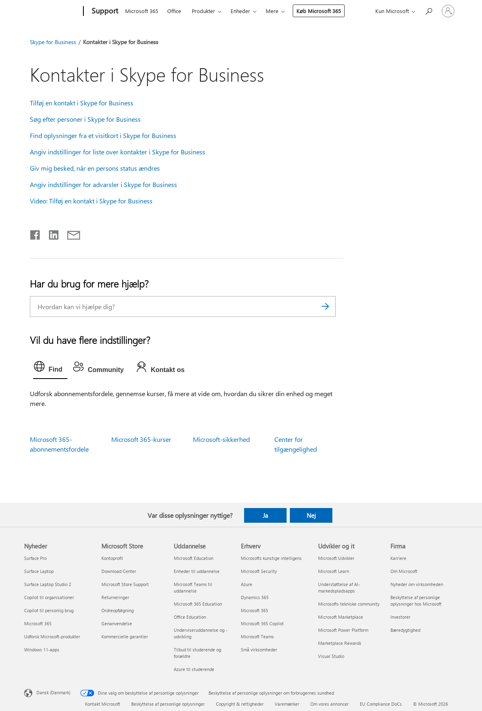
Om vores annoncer (329, 704)
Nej (311, 515)
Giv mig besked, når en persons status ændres (95, 168)
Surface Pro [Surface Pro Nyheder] (35, 558)
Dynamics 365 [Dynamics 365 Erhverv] (255, 597)
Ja (265, 515)
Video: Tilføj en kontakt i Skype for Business (91, 200)
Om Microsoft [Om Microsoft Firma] (403, 571)
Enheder (240, 10)
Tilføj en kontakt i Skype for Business (81, 102)
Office (174, 10)
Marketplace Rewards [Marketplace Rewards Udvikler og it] (339, 643)
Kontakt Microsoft (102, 704)
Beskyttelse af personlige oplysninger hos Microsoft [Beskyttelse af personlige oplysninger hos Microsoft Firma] (416, 600)
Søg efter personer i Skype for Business (85, 119)
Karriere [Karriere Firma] (398, 558)
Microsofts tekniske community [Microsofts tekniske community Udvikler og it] (348, 604)
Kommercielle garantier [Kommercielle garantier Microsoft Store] (124, 636)
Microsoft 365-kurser (141, 439)
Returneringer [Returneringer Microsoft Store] (115, 597)
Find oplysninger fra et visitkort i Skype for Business (103, 135)
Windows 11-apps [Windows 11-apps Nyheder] (41, 649)
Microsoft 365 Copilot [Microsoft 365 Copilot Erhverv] (262, 623)
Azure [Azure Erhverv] (246, 584)
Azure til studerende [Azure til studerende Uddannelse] (194, 669)
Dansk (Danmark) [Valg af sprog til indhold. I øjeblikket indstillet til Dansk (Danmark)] (53, 692)
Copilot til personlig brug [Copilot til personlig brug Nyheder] (49, 610)
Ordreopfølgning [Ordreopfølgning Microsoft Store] (117, 610)
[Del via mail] (70, 233)
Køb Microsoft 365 (318, 10)
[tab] (50, 368)
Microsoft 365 (141, 10)
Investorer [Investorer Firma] (400, 617)
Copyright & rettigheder (240, 704)
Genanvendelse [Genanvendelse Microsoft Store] (116, 623)
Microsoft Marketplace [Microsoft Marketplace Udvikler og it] (340, 617)
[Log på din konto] (448, 11)
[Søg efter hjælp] (428, 10)
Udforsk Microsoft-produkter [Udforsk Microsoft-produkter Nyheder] (52, 636)
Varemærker (287, 704)
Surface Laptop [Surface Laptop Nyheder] (39, 571)
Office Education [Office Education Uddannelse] (190, 617)
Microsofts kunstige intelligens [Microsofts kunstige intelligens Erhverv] (271, 558)
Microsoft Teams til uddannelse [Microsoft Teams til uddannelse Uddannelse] (193, 587)
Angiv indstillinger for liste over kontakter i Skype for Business (117, 151)
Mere (272, 10)
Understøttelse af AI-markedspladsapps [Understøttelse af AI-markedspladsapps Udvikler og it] (339, 587)
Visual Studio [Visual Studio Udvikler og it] (331, 656)
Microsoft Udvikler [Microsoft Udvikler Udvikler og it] (336, 558)
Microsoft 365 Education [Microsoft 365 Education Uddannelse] (198, 604)
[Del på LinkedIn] (50, 233)
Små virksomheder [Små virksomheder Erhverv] (259, 649)
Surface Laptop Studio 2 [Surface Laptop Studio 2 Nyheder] (47, 584)
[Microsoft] (52, 11)
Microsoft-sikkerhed (221, 439)
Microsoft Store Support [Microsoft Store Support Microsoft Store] (125, 584)
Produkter (203, 10)
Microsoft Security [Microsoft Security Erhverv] (259, 571)
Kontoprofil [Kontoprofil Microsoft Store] (112, 558)
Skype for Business (53, 42)
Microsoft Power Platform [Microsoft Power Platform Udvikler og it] (343, 630)
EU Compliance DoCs (381, 704)
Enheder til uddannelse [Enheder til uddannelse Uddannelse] (197, 571)
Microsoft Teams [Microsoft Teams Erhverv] (257, 636)
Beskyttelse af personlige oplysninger (168, 704)
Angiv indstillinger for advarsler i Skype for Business (103, 184)
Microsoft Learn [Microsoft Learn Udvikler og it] (333, 571)
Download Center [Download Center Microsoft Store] (118, 571)
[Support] (104, 11)
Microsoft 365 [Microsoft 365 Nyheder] (38, 623)
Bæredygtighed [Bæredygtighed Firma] (405, 630)
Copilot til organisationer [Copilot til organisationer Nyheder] (49, 597)
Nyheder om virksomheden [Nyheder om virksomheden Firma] (416, 584)
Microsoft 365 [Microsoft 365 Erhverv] (254, 610)
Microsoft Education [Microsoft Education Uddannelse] (193, 558)
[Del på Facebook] (35, 233)
